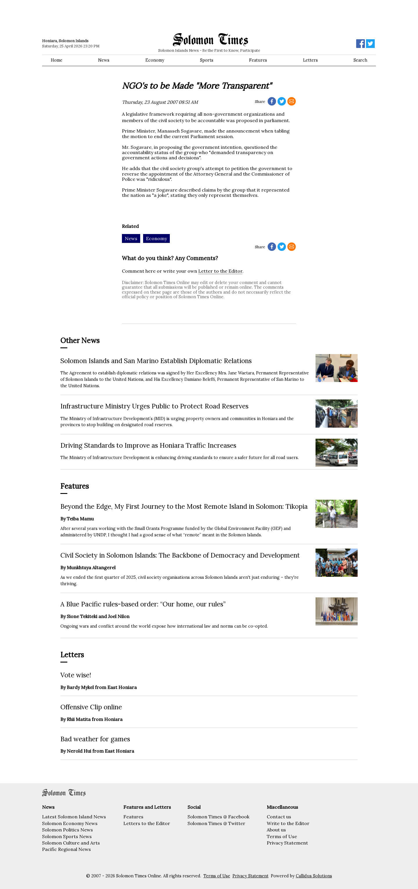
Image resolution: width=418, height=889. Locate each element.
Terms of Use (282, 836)
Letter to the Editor (220, 271)
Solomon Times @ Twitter (216, 823)
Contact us (279, 817)
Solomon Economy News (70, 823)
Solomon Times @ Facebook (218, 817)
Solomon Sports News (67, 836)
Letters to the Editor (146, 823)
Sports (206, 60)
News (103, 60)
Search (360, 60)
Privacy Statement (287, 843)
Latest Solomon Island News (74, 817)
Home (56, 60)
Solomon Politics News (67, 830)
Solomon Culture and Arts (71, 843)
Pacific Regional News (66, 849)
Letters (310, 60)
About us (276, 830)
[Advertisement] (125, 16)
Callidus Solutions (314, 876)
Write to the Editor (288, 823)
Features (258, 60)
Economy (154, 60)
